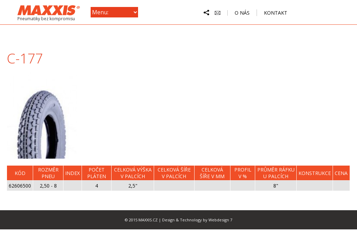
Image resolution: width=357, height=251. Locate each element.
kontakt (275, 12)
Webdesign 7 (220, 219)
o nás (242, 12)
